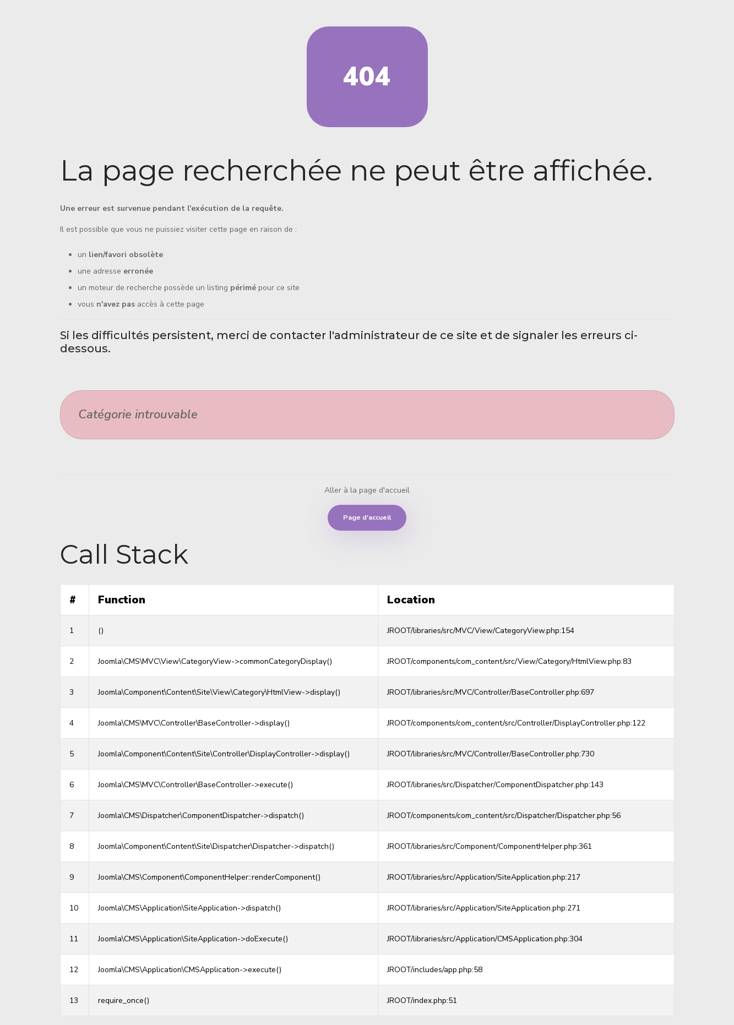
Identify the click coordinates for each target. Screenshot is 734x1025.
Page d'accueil (367, 517)
